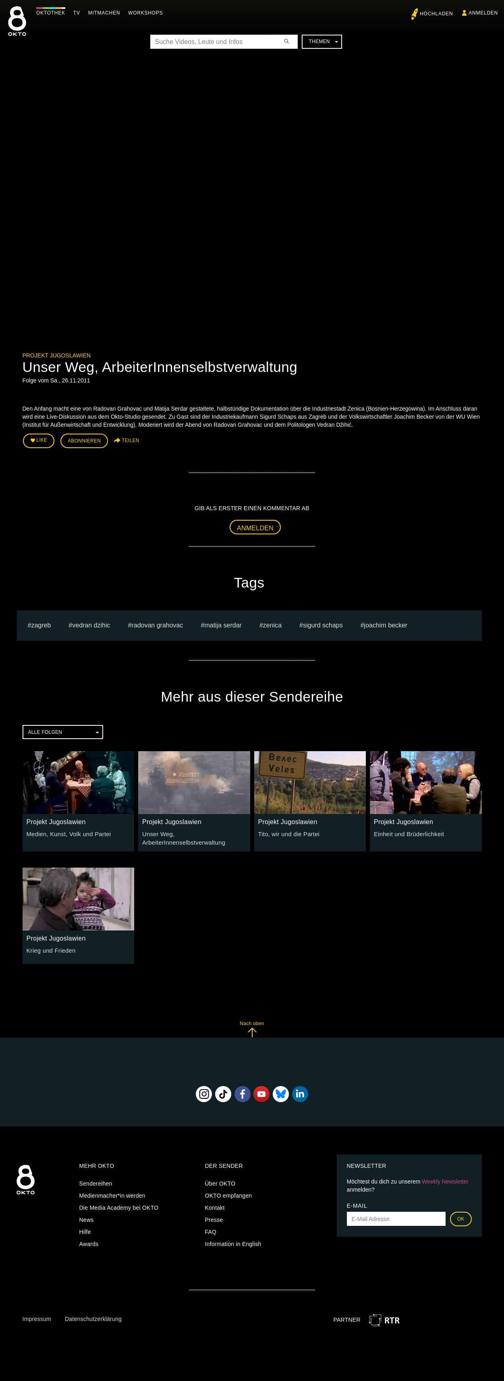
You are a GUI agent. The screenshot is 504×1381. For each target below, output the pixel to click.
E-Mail (357, 1203)
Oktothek (52, 13)
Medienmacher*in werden (112, 1193)
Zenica (272, 624)
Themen (323, 41)
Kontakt (215, 1205)
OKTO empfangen (228, 1193)
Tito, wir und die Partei (287, 833)
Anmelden (255, 526)
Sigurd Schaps (323, 624)
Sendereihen (95, 1181)
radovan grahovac (157, 624)
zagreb (41, 624)
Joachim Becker (386, 624)
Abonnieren (84, 440)
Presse (214, 1218)
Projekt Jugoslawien (57, 355)
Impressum (37, 1317)
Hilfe (85, 1230)
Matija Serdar (222, 624)
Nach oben (252, 1027)
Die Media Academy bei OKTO (119, 1205)
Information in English (233, 1242)
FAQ (211, 1230)
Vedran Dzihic (91, 624)
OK (461, 1217)
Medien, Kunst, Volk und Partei (67, 833)
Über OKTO (220, 1181)
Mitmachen (106, 13)
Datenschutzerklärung (93, 1317)
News (86, 1218)
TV (78, 13)
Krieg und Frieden (50, 948)
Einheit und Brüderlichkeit (407, 833)
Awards (89, 1242)
